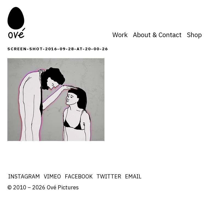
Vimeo (52, 176)
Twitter (109, 176)
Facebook (79, 176)
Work (120, 34)
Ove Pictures (17, 22)
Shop (194, 34)
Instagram (24, 176)
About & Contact (157, 34)
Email (133, 176)
